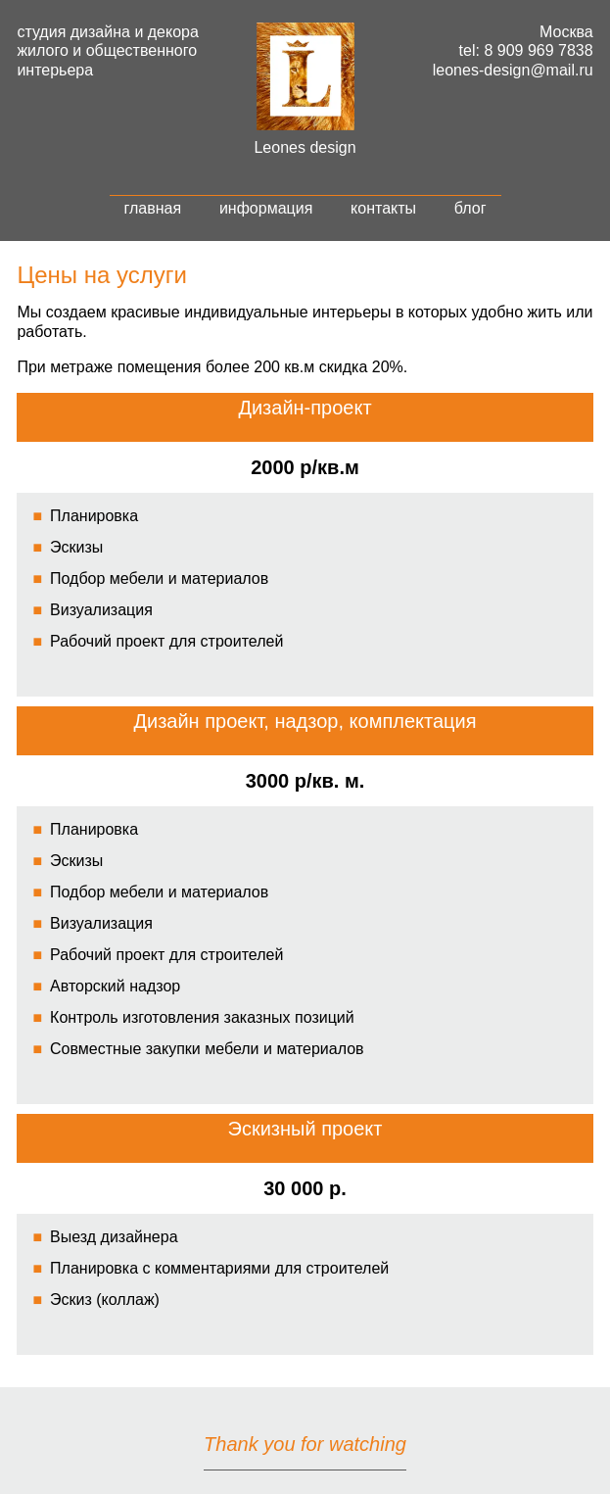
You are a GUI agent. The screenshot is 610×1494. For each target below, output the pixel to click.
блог (470, 208)
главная (153, 208)
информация (265, 208)
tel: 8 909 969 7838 (526, 50)
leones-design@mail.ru (513, 70)
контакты (383, 208)
